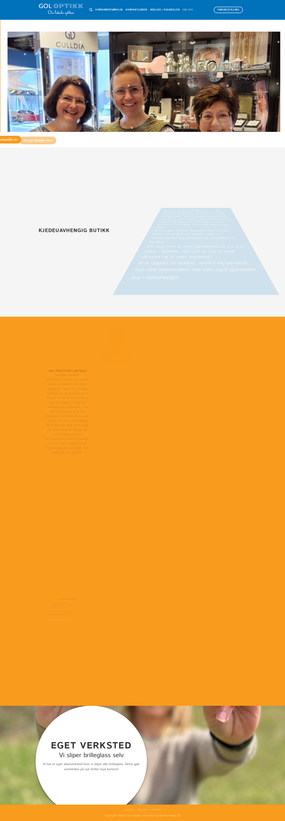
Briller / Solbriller (165, 10)
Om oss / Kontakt (149, 810)
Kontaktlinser (136, 10)
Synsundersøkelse (109, 10)
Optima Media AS (170, 816)
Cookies (129, 810)
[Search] (90, 10)
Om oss (187, 10)
